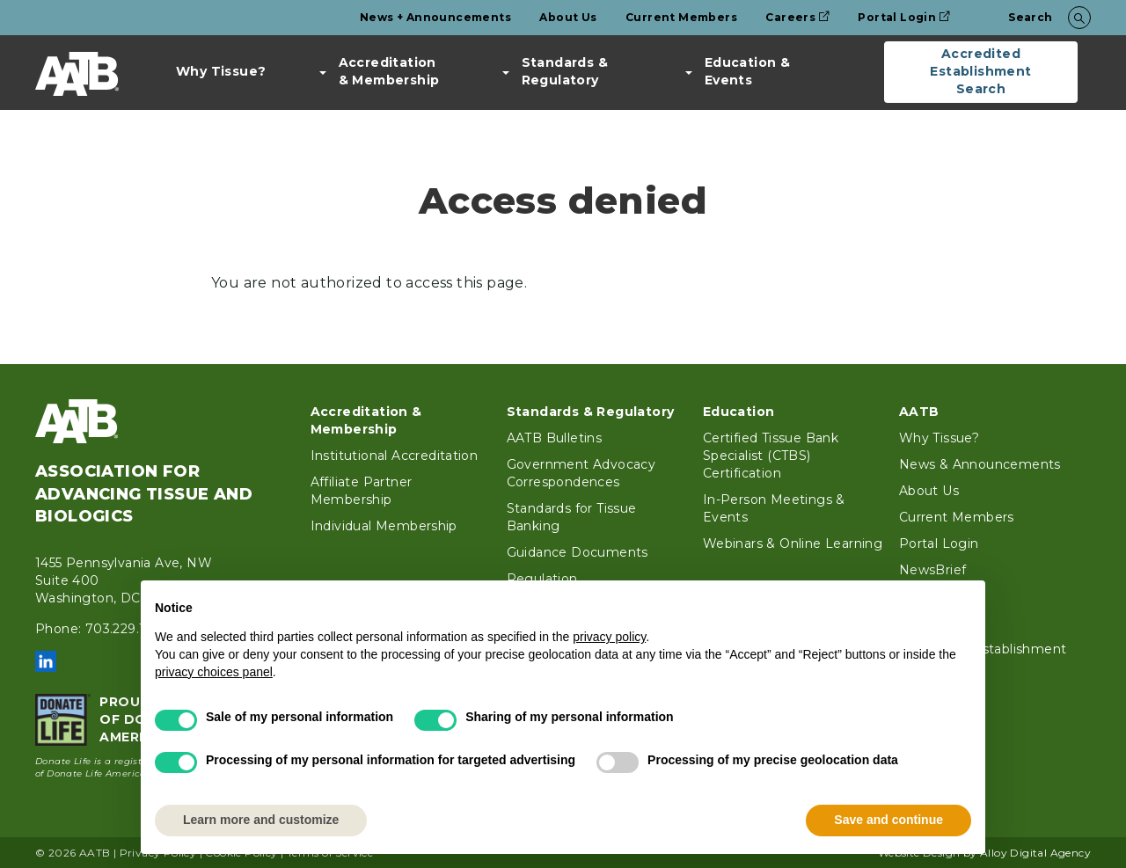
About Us (567, 17)
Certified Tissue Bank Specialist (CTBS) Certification (770, 455)
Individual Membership (384, 526)
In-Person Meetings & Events (774, 508)
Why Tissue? (221, 71)
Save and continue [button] (888, 820)
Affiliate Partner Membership (362, 490)
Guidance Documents (577, 552)
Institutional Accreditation (395, 455)
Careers (797, 17)
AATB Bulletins (555, 438)
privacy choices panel (214, 672)
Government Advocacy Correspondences (581, 473)
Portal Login (904, 17)
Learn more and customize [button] (261, 820)
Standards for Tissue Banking (572, 517)
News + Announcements (435, 17)
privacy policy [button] (609, 637)
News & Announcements (980, 464)
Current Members (681, 17)
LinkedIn (45, 661)
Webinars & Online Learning (792, 543)
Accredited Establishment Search (980, 71)
